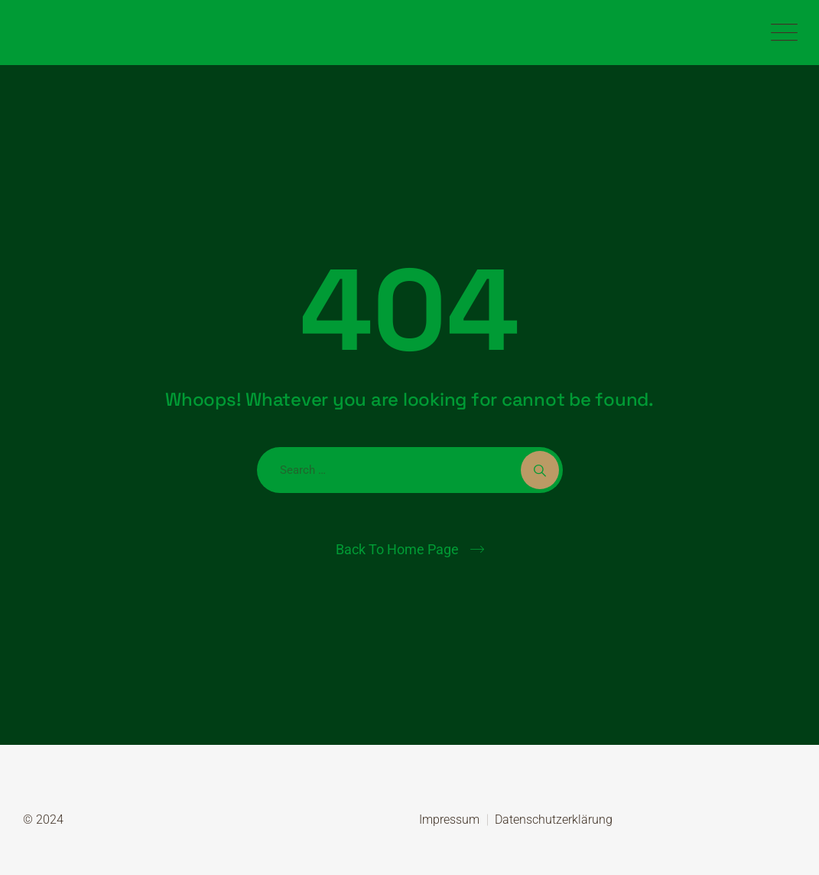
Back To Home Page (397, 549)
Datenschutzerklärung (554, 819)
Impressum (449, 819)
